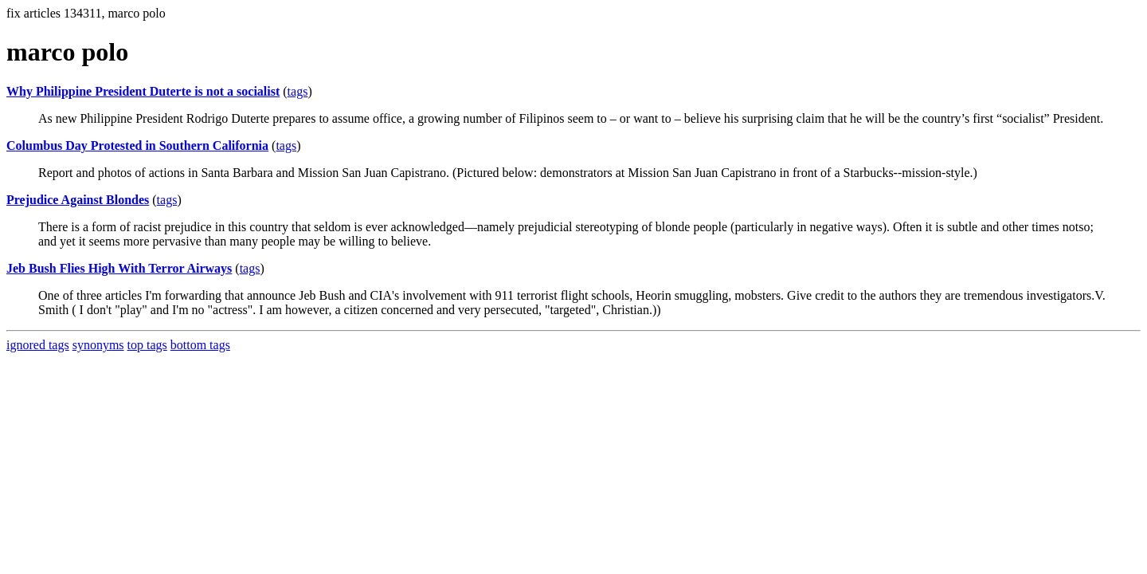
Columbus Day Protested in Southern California (137, 145)
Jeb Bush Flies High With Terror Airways (119, 268)
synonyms (98, 345)
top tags (147, 345)
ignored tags (37, 345)
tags (298, 91)
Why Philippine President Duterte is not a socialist (143, 91)
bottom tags (200, 345)
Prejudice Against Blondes (77, 199)
